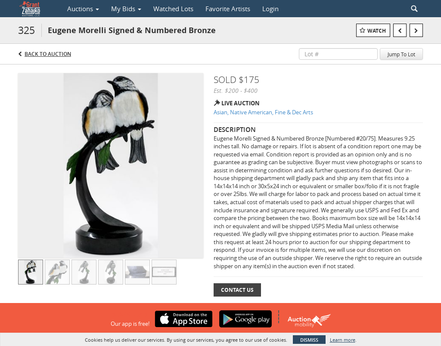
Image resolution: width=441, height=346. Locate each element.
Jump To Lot (401, 54)
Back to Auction (48, 54)
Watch (376, 30)
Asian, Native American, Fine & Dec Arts (263, 112)
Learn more (342, 340)
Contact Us (237, 290)
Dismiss (309, 340)
